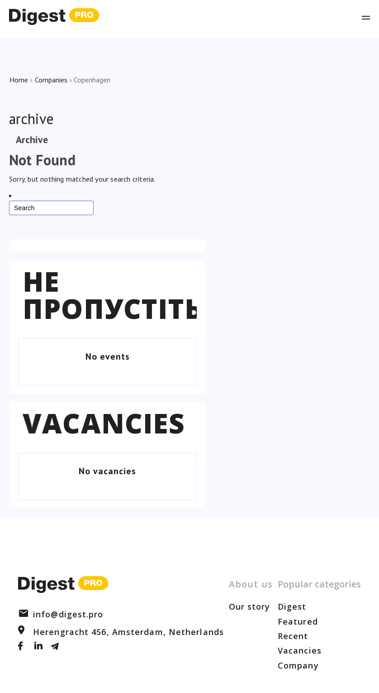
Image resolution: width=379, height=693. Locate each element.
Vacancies (104, 423)
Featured (298, 621)
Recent (293, 635)
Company (298, 665)
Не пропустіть (113, 295)
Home (18, 79)
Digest (292, 606)
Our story (249, 606)
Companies (51, 79)
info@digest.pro (61, 614)
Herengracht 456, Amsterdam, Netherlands (121, 631)
